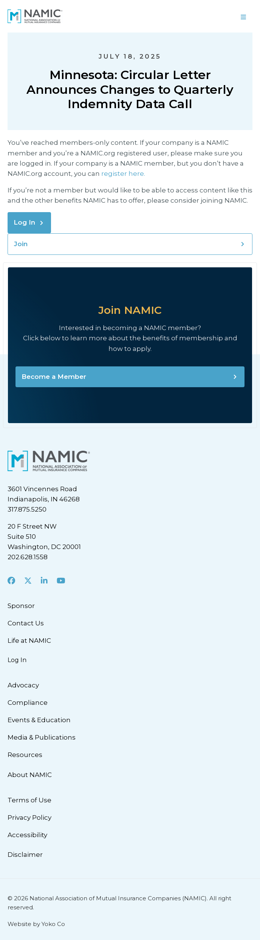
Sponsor (21, 606)
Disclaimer (25, 854)
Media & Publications (42, 737)
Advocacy (23, 685)
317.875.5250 (27, 509)
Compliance (28, 702)
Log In (24, 222)
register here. (124, 173)
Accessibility (27, 835)
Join (21, 244)
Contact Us (26, 623)
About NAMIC (30, 775)
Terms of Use (29, 800)
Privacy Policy (29, 817)
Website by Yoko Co (36, 924)
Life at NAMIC (29, 640)
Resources (25, 755)
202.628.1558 (28, 557)
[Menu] (195, 16)
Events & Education (39, 720)
